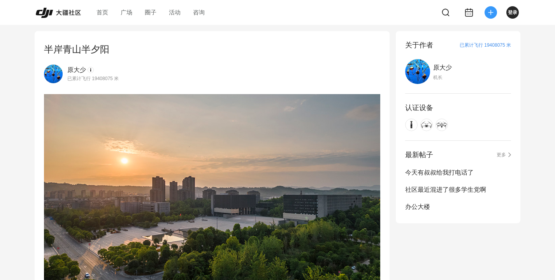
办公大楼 (417, 206)
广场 (126, 12)
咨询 (199, 12)
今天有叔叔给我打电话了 (439, 172)
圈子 (150, 12)
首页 (102, 12)
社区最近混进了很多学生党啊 (445, 189)
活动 (175, 12)
